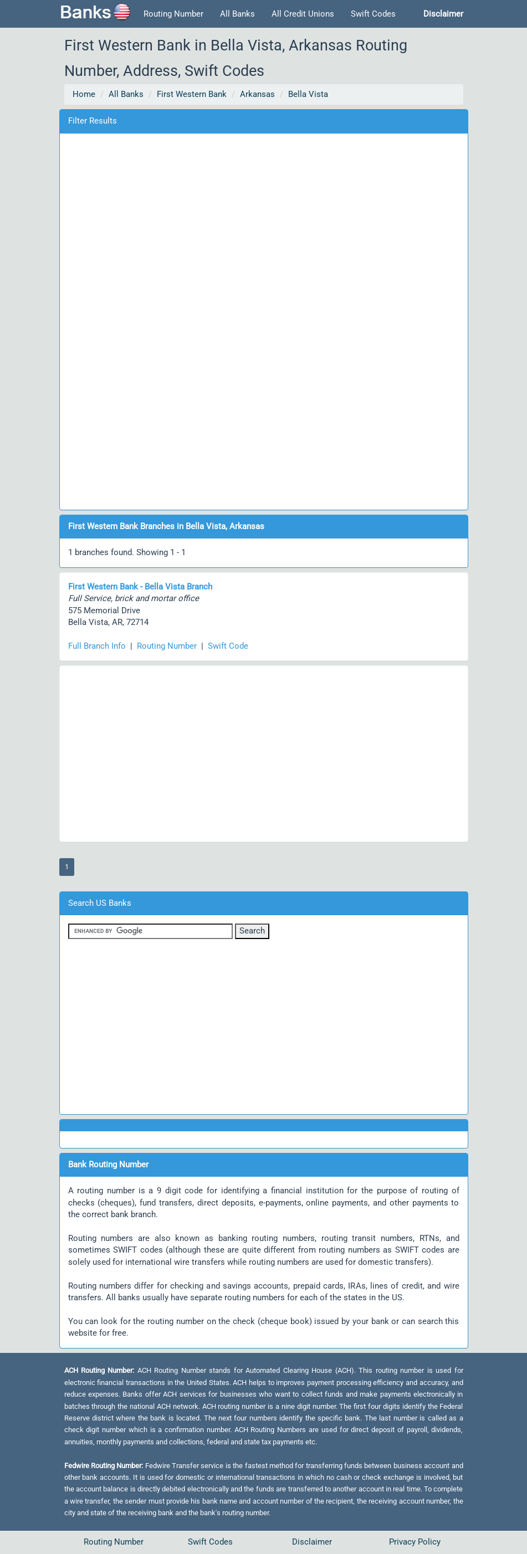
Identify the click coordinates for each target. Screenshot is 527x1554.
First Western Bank (192, 94)
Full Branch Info (97, 646)
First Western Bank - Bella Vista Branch (140, 587)
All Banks (237, 14)
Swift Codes (373, 14)
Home (84, 94)
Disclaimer (312, 1542)
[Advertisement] (263, 319)
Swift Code (228, 646)
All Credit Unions (303, 14)
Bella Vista (308, 94)
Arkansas (257, 94)
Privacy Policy (415, 1542)
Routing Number (173, 14)
